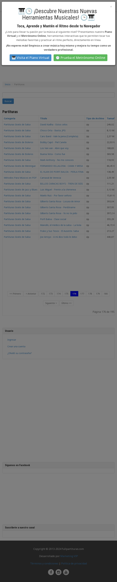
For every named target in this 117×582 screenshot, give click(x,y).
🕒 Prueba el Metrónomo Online (80, 57)
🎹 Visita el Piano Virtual (30, 57)
